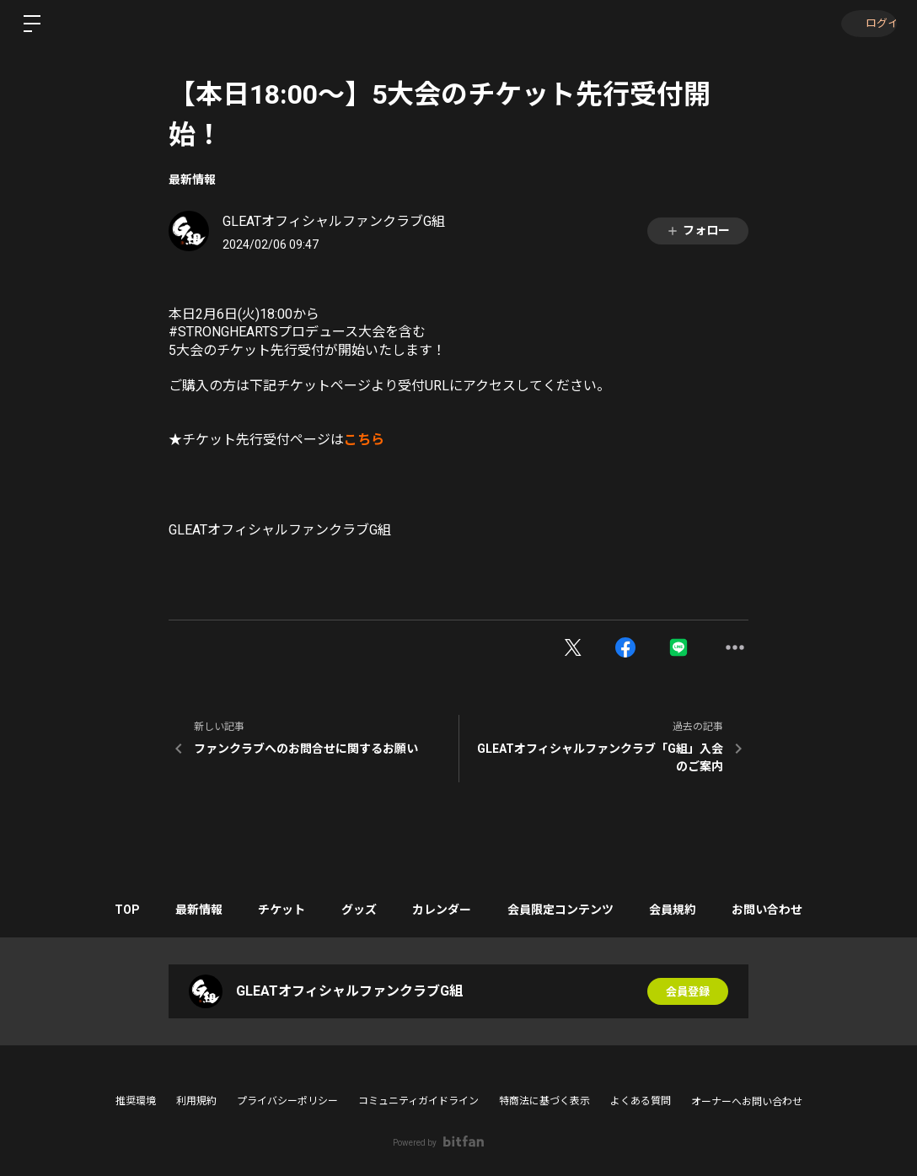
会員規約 (688, 909)
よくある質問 (640, 1101)
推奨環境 (135, 1101)
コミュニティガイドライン (418, 1101)
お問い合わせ (789, 909)
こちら (364, 440)
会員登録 (687, 991)
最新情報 (192, 179)
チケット (272, 909)
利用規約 (196, 1101)
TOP (104, 909)
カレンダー (445, 909)
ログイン (866, 24)
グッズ (355, 909)
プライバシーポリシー (287, 1101)
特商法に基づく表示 (544, 1101)
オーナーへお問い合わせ (746, 1102)
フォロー (698, 230)
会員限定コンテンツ (570, 909)
